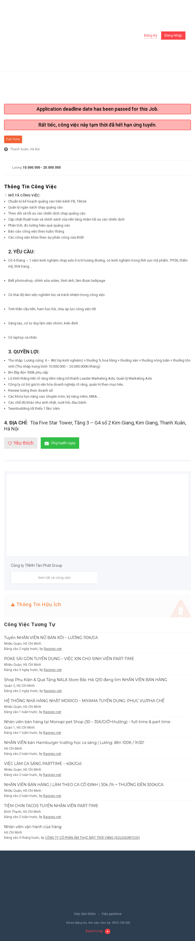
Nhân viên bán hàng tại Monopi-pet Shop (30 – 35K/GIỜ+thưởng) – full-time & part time (87, 721)
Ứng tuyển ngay (60, 443)
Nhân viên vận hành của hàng (32, 826)
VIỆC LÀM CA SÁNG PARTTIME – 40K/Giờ (42, 763)
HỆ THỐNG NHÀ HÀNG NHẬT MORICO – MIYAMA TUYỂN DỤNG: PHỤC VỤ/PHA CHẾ (84, 700)
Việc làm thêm (85, 914)
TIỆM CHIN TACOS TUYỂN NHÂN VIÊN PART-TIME (51, 805)
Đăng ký (150, 35)
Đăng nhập (173, 35)
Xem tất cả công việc (54, 578)
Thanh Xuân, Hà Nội (25, 149)
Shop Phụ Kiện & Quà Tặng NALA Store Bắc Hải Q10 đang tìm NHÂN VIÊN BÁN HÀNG (85, 679)
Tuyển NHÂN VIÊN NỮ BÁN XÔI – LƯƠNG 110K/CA (51, 637)
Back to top (98, 931)
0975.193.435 (121, 923)
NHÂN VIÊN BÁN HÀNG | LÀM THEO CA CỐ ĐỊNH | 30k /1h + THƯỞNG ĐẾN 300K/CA (84, 784)
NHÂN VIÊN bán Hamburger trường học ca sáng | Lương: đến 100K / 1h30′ (74, 742)
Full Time (13, 139)
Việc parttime (112, 914)
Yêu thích (21, 443)
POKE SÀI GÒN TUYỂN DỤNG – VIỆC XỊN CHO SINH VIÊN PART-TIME (69, 658)
